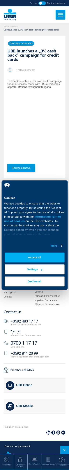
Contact (8, 296)
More (54, 245)
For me (33, 3)
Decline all (34, 281)
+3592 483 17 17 (24, 321)
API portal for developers (47, 304)
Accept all (34, 257)
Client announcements (21, 43)
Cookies (39, 292)
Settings (34, 269)
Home (6, 26)
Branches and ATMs (22, 370)
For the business (56, 3)
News (14, 26)
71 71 (16, 332)
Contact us (12, 312)
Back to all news (21, 167)
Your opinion (10, 292)
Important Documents (46, 300)
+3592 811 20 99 (24, 353)
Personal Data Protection (47, 296)
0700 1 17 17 (24, 343)
